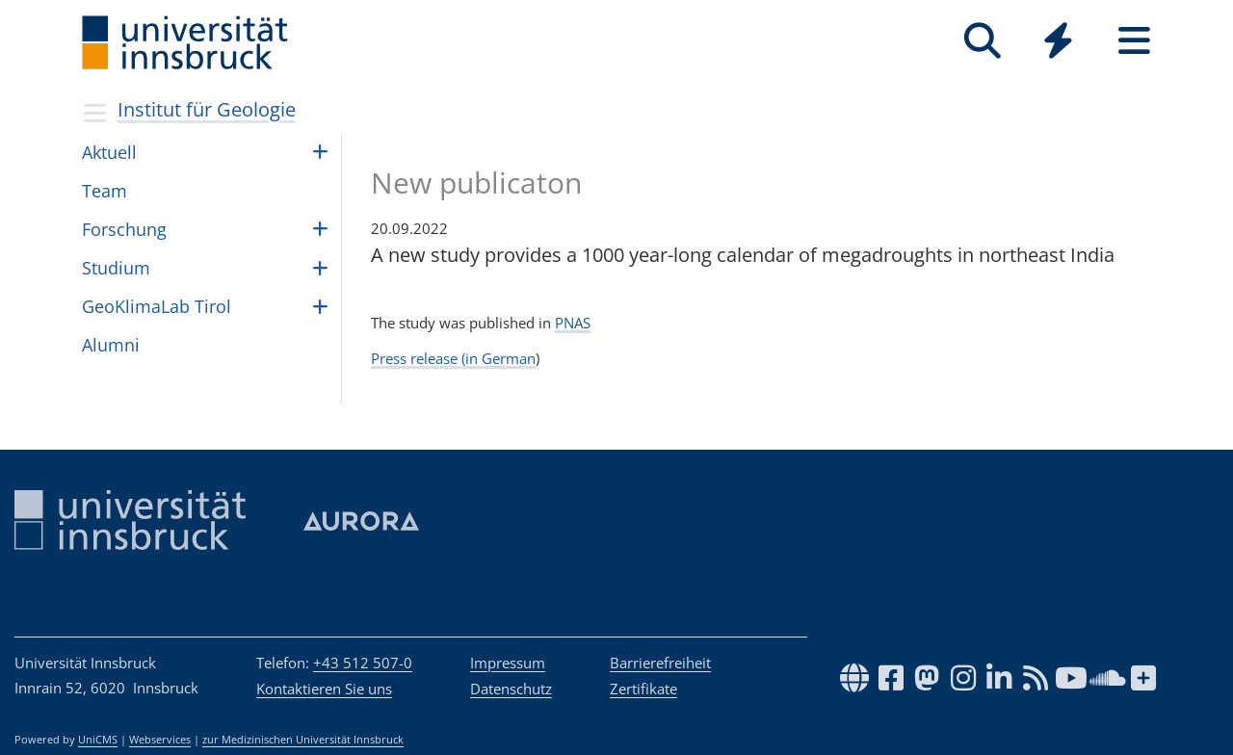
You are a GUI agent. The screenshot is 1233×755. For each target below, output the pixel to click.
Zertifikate (643, 688)
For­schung (124, 229)
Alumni (111, 344)
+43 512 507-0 (362, 662)
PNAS (572, 322)
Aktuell (109, 152)
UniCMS (98, 739)
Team (104, 190)
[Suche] (982, 40)
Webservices (160, 739)
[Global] (1058, 43)
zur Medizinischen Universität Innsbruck (303, 739)
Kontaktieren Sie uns (324, 688)
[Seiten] (1134, 40)
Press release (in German (453, 358)
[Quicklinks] (1058, 40)
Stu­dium (116, 267)
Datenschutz (511, 688)
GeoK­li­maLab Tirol (156, 306)
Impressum (507, 662)
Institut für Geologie (207, 109)
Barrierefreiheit (660, 662)
